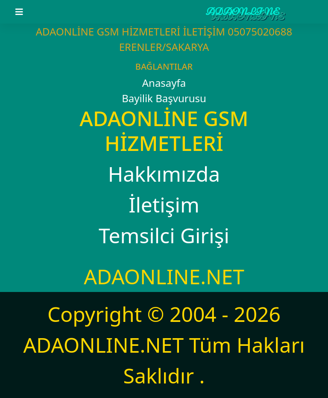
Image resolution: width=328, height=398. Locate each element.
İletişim (164, 204)
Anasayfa (164, 83)
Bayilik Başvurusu (164, 98)
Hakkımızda (164, 174)
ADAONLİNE (242, 12)
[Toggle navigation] (24, 12)
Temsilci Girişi (164, 235)
